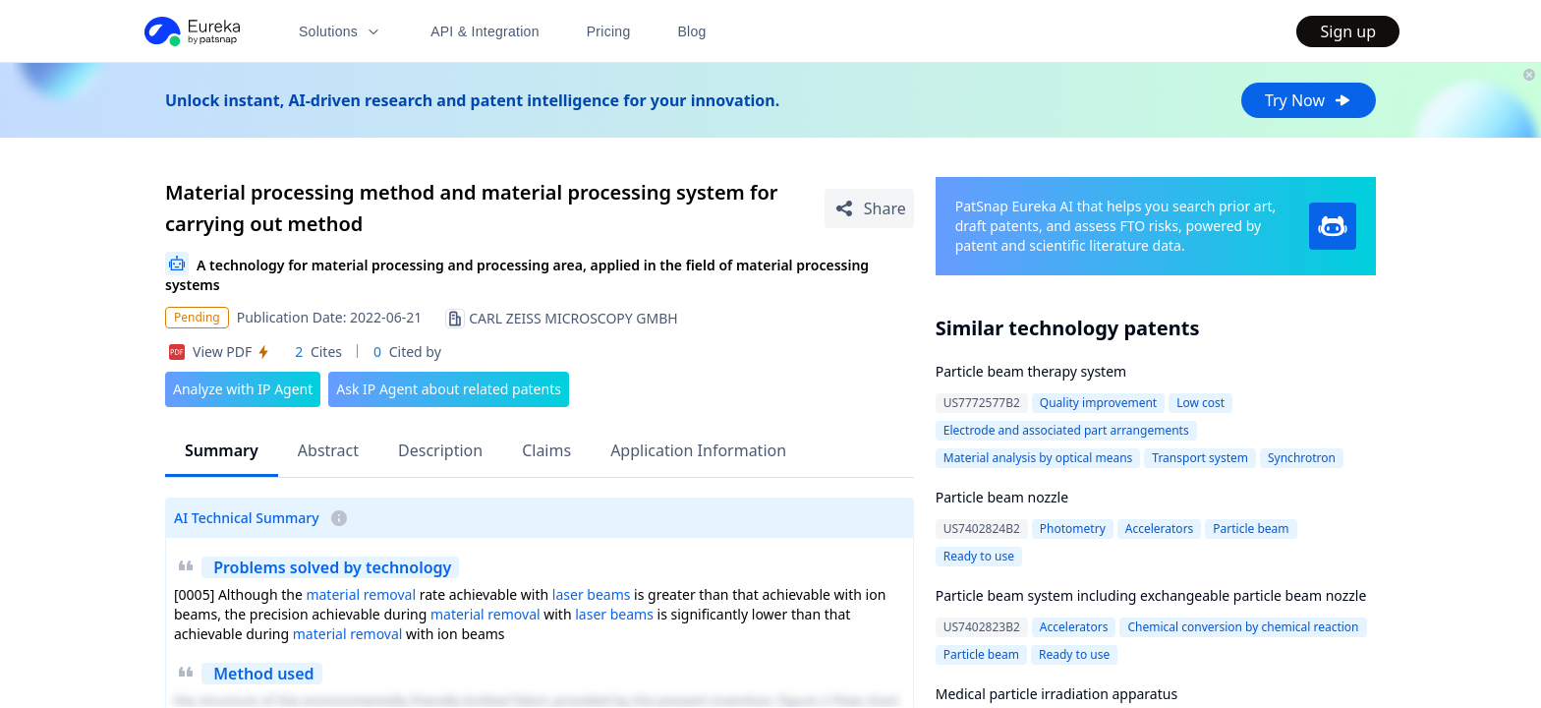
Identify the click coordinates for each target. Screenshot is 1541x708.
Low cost (1200, 402)
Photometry (1073, 528)
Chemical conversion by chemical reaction (1242, 627)
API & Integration (485, 31)
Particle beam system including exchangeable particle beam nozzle (1151, 595)
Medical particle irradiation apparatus (1056, 693)
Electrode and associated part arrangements (1066, 430)
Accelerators (1159, 528)
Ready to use (978, 556)
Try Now (1308, 100)
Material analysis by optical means (1038, 457)
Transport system (1200, 457)
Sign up (1348, 31)
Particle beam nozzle (1002, 497)
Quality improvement (1098, 402)
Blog (692, 31)
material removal (361, 594)
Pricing (609, 31)
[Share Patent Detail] (869, 208)
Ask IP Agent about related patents (448, 389)
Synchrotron (1302, 457)
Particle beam (1250, 528)
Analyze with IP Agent (243, 389)
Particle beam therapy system (1031, 371)
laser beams (591, 594)
